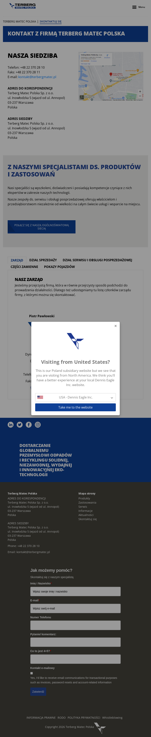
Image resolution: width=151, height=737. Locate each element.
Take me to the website (75, 407)
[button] (75, 397)
